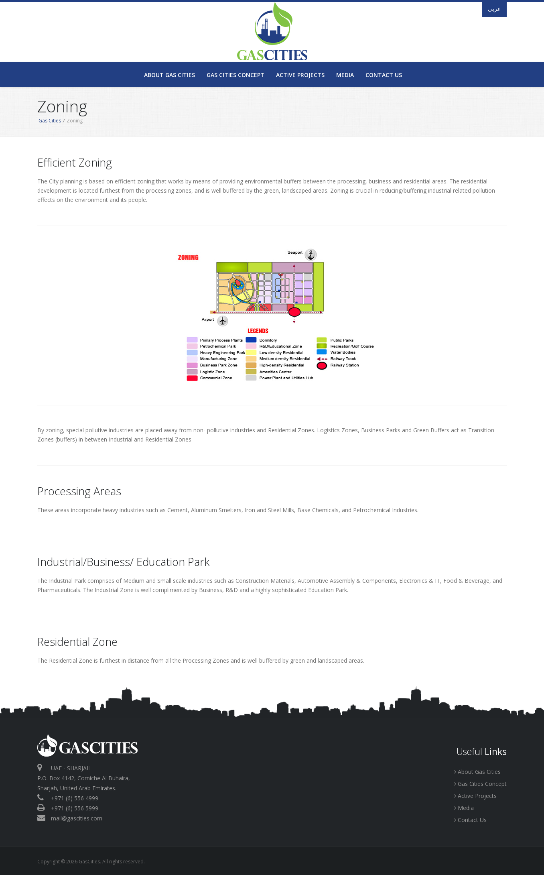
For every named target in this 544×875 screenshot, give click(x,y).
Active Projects (300, 75)
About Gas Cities (169, 75)
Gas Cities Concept (235, 75)
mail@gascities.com (76, 818)
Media (345, 75)
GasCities (272, 31)
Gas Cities (50, 120)
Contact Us (383, 75)
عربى (494, 8)
